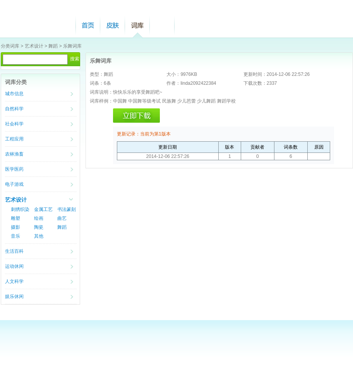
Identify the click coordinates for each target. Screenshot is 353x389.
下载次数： (255, 83)
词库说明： (101, 92)
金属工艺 (43, 209)
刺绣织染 (20, 209)
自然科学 (14, 108)
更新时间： (255, 74)
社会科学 (14, 124)
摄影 (15, 227)
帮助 (162, 25)
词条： (97, 83)
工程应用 (14, 139)
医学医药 (14, 169)
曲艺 (62, 218)
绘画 (38, 218)
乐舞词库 (72, 46)
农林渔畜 (14, 154)
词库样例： (101, 101)
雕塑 (15, 218)
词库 (137, 25)
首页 (88, 25)
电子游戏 (14, 184)
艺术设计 (34, 46)
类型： (97, 74)
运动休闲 (14, 266)
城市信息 (14, 93)
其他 (38, 236)
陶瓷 (38, 227)
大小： (173, 74)
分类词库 (10, 46)
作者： (173, 83)
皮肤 (112, 25)
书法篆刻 (66, 209)
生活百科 (14, 251)
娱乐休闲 (14, 296)
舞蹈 (53, 46)
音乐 (15, 236)
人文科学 (14, 281)
